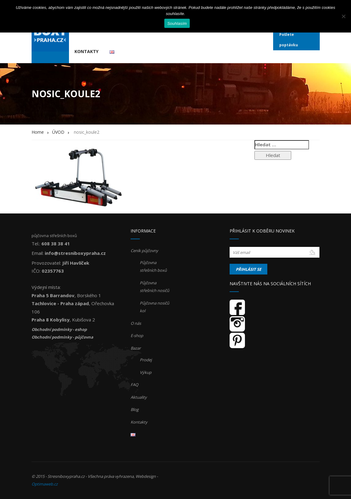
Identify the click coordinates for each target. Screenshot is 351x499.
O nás (136, 323)
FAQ (134, 384)
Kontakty (86, 51)
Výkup (145, 372)
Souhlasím (177, 23)
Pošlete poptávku (288, 40)
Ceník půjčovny (144, 250)
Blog (135, 409)
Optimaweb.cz (45, 484)
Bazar (136, 348)
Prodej (146, 360)
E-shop (137, 335)
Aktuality (139, 397)
